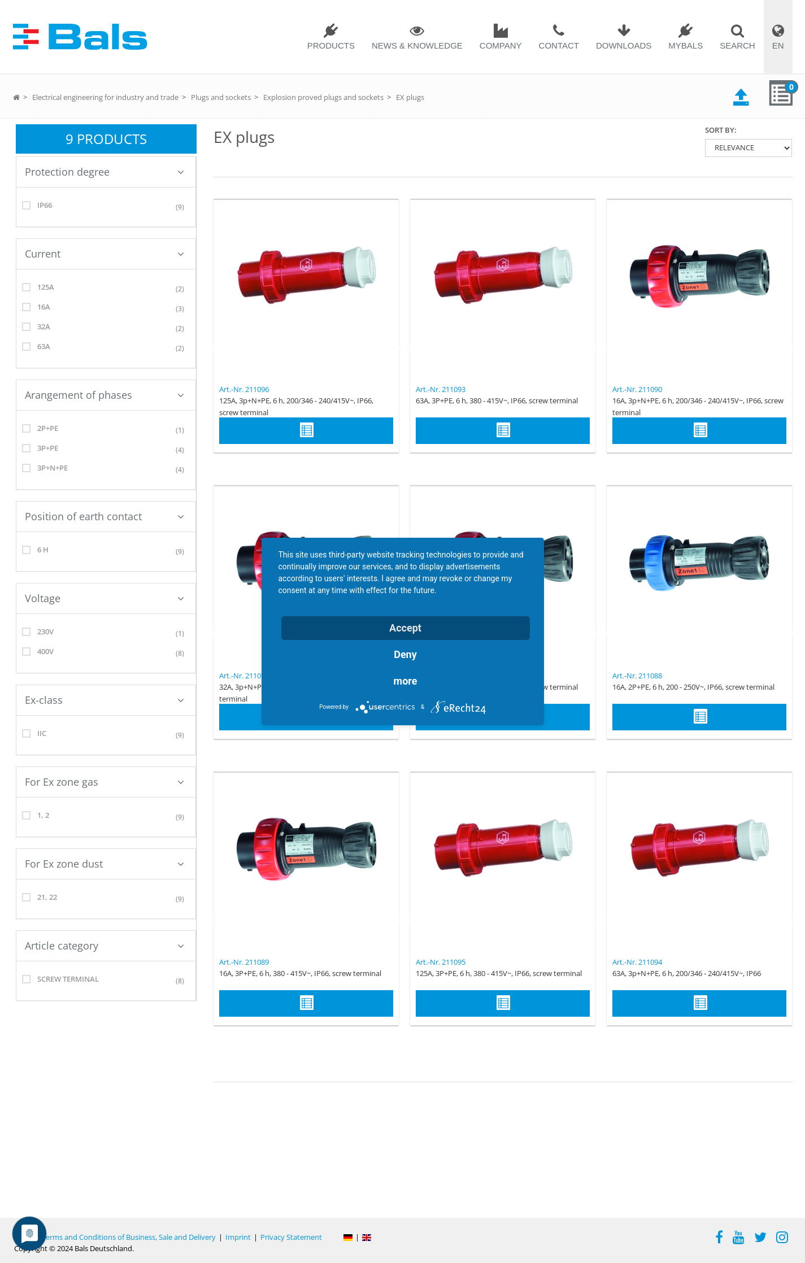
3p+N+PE (106, 469)
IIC (106, 735)
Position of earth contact (104, 516)
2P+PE (106, 430)
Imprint (238, 1237)
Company (501, 45)
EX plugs (410, 97)
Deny (405, 654)
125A (106, 289)
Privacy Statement (291, 1237)
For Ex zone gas (104, 782)
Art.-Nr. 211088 (637, 675)
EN (778, 45)
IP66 (106, 207)
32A (106, 328)
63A (106, 348)
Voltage (104, 598)
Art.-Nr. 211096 (244, 389)
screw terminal (106, 981)
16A (106, 308)
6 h (106, 551)
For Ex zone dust (104, 863)
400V (106, 653)
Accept (405, 628)
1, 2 (106, 817)
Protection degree (104, 171)
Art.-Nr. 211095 (440, 962)
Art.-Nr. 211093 (440, 389)
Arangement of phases (104, 395)
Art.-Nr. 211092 (244, 675)
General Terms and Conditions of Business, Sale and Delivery (115, 1237)
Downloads (623, 45)
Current (104, 253)
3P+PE (106, 450)
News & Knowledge (417, 45)
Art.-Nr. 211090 (637, 389)
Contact (559, 45)
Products (331, 45)
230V (106, 633)
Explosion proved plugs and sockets (323, 97)
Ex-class (104, 700)
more (405, 681)
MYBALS (685, 45)
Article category (104, 945)
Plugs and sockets (221, 97)
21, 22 (106, 899)
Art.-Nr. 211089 (244, 962)
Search (737, 45)
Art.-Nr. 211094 (637, 962)
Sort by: (721, 130)
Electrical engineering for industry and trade (105, 97)
